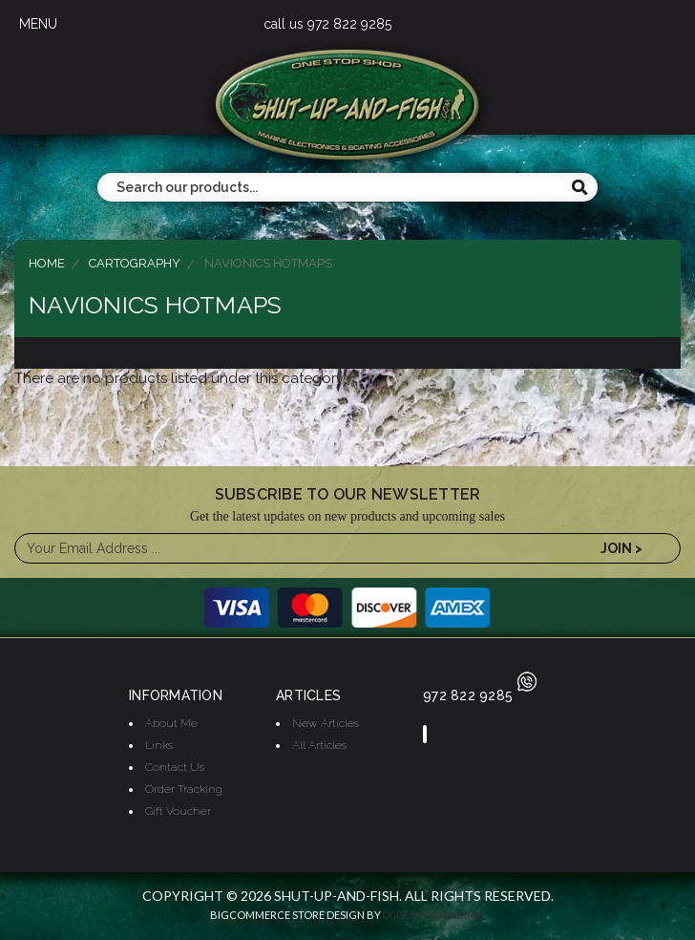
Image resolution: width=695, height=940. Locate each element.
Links (159, 745)
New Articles (325, 723)
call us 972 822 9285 (327, 24)
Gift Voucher (178, 811)
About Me (171, 723)
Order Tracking (183, 789)
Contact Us (174, 767)
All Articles (319, 745)
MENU (38, 24)
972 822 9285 (480, 695)
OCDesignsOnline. (434, 915)
